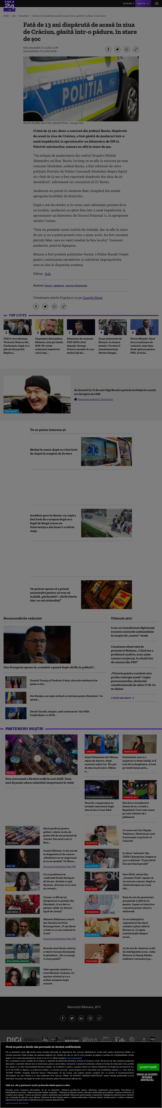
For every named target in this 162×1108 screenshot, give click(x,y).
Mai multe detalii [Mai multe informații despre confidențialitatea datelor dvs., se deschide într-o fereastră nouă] (74, 1058)
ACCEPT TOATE (148, 1067)
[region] (81, 1075)
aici (120, 1069)
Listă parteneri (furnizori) (17, 1103)
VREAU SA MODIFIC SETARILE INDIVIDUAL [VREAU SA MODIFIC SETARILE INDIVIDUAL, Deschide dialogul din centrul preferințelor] (147, 1077)
